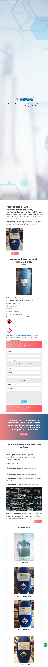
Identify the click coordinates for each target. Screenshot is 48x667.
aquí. (24, 518)
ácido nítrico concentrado (25, 335)
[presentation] (20, 395)
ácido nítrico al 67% (11, 335)
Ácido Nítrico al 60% (15, 2)
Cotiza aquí (15, 253)
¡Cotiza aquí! (24, 434)
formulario (14, 339)
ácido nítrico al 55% (34, 334)
